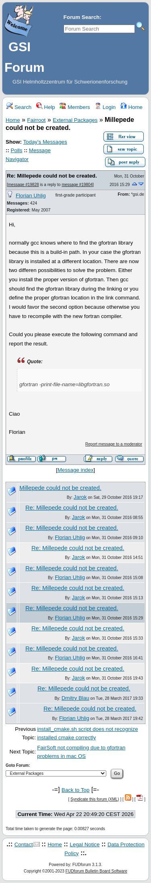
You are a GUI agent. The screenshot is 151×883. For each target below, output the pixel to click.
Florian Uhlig (31, 196)
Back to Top (75, 790)
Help (45, 107)
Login (105, 107)
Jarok (80, 497)
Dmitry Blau (75, 698)
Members (75, 107)
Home (131, 107)
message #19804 (77, 184)
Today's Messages (45, 142)
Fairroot (36, 120)
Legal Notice (84, 844)
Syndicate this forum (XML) (94, 799)
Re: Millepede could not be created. (52, 176)
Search (18, 107)
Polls (17, 150)
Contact (23, 844)
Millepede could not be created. (60, 488)
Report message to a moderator (113, 444)
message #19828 (23, 184)
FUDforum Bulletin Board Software (96, 871)
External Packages (75, 120)
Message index (76, 470)
